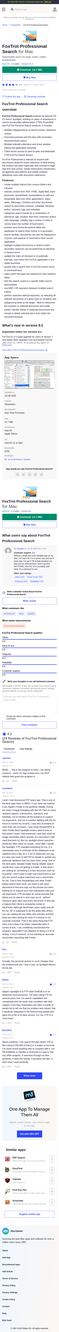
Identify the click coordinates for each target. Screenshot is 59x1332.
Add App (6, 1257)
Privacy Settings (10, 1292)
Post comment (29, 724)
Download (29, 69)
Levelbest (7, 788)
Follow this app (11, 97)
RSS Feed (6, 1320)
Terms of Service (10, 1278)
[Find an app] (12, 9)
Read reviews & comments (14, 90)
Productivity (15, 25)
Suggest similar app (29, 1214)
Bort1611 (7, 1030)
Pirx (4, 949)
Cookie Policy (8, 1299)
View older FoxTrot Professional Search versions (24, 350)
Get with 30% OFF (29, 1133)
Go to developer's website (17, 459)
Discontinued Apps (11, 1264)
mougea (20, 548)
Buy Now (29, 77)
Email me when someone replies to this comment (25, 717)
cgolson (6, 758)
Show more (29, 1075)
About (5, 1250)
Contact (6, 1306)
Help (4, 1313)
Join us (47, 1)
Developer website (35, 97)
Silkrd (5, 979)
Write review (29, 600)
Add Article (7, 1271)
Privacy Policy (9, 1285)
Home (4, 25)
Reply (15, 781)
